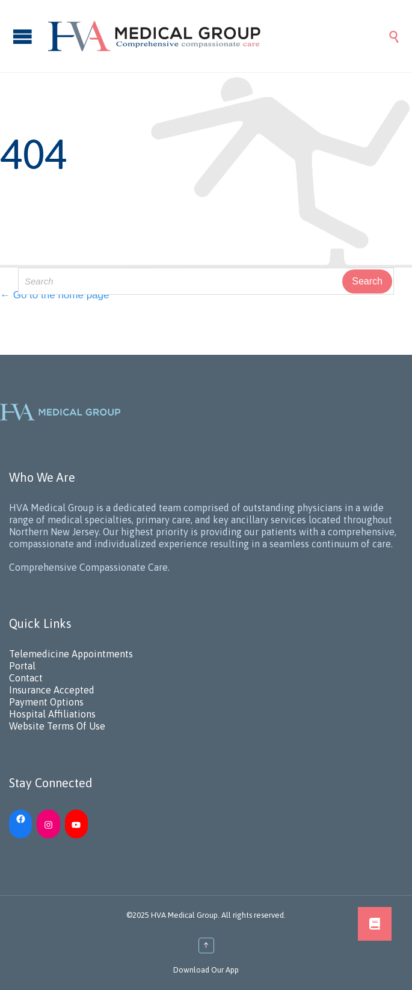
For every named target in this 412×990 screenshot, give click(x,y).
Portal (22, 665)
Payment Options (46, 701)
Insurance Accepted (51, 689)
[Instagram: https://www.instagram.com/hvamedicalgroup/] (48, 824)
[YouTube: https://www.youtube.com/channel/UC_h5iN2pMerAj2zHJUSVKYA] (76, 824)
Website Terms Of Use (57, 726)
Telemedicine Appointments (71, 653)
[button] (375, 924)
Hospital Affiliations (52, 714)
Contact (26, 677)
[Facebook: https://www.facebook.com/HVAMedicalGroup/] (20, 818)
